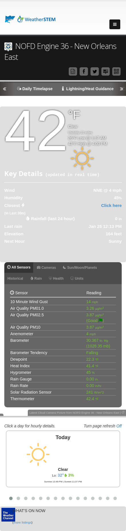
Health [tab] (56, 279)
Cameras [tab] (46, 268)
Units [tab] (76, 279)
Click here (111, 205)
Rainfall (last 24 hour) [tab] (53, 218)
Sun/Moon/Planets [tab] (80, 268)
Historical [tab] (15, 279)
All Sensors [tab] (18, 267)
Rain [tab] (36, 279)
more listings (22, 522)
